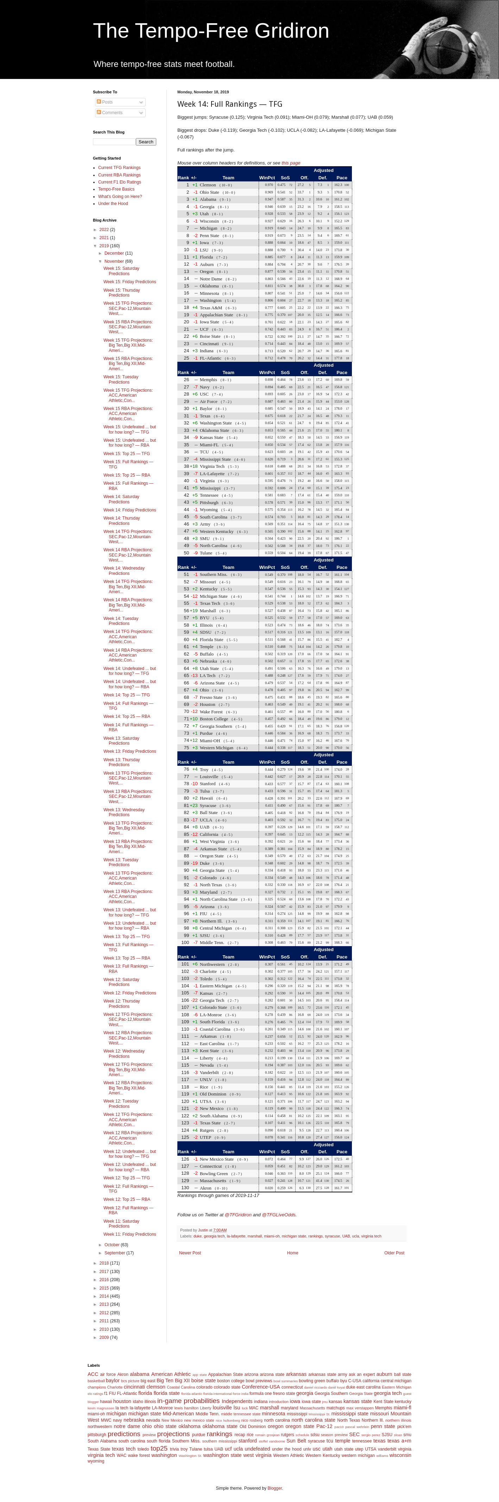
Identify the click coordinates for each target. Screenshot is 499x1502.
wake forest (139, 1455)
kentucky (403, 1401)
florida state (166, 1393)
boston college (230, 1380)
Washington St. (190, 1456)
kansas (335, 1401)
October (113, 1244)
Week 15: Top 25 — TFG (126, 453)
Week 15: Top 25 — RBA (126, 475)
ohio (147, 1426)
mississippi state (349, 1413)
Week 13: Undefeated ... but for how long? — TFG (129, 912)
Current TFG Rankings (119, 167)
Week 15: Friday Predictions (129, 281)
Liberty (205, 1408)
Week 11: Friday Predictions (129, 1234)
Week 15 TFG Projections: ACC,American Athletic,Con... (128, 395)
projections (173, 1434)
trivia (174, 1449)
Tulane (195, 1449)
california (370, 1380)
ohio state (165, 1426)
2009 (105, 1337)
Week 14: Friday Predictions (129, 510)
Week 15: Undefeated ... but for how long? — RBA (129, 443)
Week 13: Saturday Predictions (121, 741)
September (115, 1252)
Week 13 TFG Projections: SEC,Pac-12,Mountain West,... (128, 778)
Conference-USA (261, 1387)
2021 (105, 237)
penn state (383, 1426)
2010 (105, 1329)
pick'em (404, 1426)
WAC (122, 1455)
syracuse (332, 1236)
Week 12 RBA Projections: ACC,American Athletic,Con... (128, 1138)
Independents (237, 1401)
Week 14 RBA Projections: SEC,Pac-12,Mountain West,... (128, 555)
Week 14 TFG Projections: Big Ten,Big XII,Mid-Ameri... (128, 586)
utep (359, 1449)
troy (184, 1449)
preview (149, 1435)
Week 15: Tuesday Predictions (120, 379)
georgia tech (214, 1236)
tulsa (208, 1449)
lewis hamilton (186, 1408)
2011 (105, 1320)
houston (122, 1401)
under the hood (287, 1449)
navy (117, 1420)
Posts (105, 102)
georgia (304, 1393)
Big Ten (165, 1380)
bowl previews (259, 1380)
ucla (355, 1236)
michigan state (294, 1236)
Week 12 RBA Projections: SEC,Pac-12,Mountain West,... (128, 1037)
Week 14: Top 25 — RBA (126, 716)
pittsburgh (97, 1434)
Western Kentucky (322, 1455)
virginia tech (371, 1236)
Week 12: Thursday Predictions (121, 1003)
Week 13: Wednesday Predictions (124, 812)
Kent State (383, 1401)
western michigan (358, 1455)
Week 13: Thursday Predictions (121, 762)
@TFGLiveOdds (278, 1214)
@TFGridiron (238, 1214)
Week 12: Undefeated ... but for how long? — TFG (129, 1154)
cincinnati (134, 1387)
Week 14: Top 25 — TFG (126, 695)
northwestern (100, 1426)
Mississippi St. (319, 1414)
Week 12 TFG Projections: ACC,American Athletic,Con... (128, 1119)
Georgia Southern (331, 1393)
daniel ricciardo (315, 1387)
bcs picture (130, 1381)
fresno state (284, 1393)
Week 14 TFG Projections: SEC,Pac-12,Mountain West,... (128, 536)
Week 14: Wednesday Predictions (124, 571)
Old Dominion (253, 1426)
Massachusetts (312, 1408)
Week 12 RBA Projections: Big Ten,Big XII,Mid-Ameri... (128, 1088)
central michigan (396, 1380)
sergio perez (370, 1435)
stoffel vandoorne (272, 1441)
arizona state (272, 1374)
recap (240, 1434)
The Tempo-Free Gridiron (211, 30)
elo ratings (95, 1394)
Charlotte (115, 1387)
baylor (113, 1380)
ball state (402, 1374)
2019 (105, 245)
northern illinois (398, 1420)
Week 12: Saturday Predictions (121, 982)
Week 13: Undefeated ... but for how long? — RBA (129, 926)
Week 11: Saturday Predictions (121, 1224)
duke (198, 1236)
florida (145, 1393)
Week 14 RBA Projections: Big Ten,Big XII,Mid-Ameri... (128, 605)
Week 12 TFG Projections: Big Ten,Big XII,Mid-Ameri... (128, 1069)
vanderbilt (387, 1449)
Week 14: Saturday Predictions (121, 499)
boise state (203, 1380)
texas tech (123, 1449)
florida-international (217, 1394)
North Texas (348, 1420)
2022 (105, 229)
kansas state (357, 1401)
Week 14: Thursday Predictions (121, 521)
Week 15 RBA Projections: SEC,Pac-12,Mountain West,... (128, 327)
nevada (153, 1420)
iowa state (311, 1401)
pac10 (339, 1427)
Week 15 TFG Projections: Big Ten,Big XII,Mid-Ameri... (128, 345)
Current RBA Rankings (119, 175)
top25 (159, 1448)
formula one (261, 1393)
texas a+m (399, 1441)
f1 (106, 1393)
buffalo (332, 1380)
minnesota (273, 1413)
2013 (105, 1304)
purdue (198, 1434)
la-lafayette (236, 1236)
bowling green (312, 1380)
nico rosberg (252, 1420)
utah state (343, 1449)
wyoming (96, 1461)
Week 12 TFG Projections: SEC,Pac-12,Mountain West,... (128, 1019)
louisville (222, 1407)
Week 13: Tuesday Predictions (120, 862)
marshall (255, 1236)
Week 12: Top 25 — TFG (126, 1177)
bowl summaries (285, 1381)
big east (147, 1380)
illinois (150, 1401)
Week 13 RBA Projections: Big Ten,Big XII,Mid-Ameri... (128, 846)
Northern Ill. (373, 1420)
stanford (248, 1441)
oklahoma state (220, 1426)
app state (199, 1375)
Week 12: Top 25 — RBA (126, 1199)
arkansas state (322, 1374)
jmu (325, 1402)
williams (382, 1456)
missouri (379, 1413)
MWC (106, 1420)
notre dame (127, 1426)
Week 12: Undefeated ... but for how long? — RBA (129, 1167)
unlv (307, 1449)
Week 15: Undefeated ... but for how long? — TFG (129, 429)
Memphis (383, 1407)
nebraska (134, 1420)
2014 (105, 1296)
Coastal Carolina (181, 1387)
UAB (346, 1236)
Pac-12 (324, 1426)
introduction (279, 1401)
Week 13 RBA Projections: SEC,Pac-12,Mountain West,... (128, 796)
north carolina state (314, 1420)
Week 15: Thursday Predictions (121, 293)
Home (292, 1252)
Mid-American (178, 1413)
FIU (112, 1393)
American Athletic (171, 1374)
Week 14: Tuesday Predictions (120, 621)
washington (164, 1455)
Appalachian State (225, 1374)
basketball (96, 1381)
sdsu (314, 1434)
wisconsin (400, 1455)
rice (250, 1434)
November (115, 261)
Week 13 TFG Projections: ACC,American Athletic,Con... (128, 878)
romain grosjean (267, 1435)
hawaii (106, 1401)
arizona (251, 1374)
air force (108, 1374)
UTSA (370, 1449)
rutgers (287, 1434)
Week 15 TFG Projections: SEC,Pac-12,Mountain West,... (128, 308)
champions (97, 1387)
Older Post (394, 1252)
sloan (398, 1435)
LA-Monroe (162, 1407)
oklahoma (189, 1426)
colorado (204, 1387)
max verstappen (360, 1408)
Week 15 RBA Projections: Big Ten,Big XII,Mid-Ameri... (128, 363)
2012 (105, 1312)
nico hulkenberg (228, 1420)
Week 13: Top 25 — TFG (126, 936)
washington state (222, 1455)
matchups (336, 1407)
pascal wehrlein (357, 1427)
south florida (158, 1441)
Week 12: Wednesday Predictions (124, 1054)
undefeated (257, 1449)
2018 (105, 1263)
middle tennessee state (240, 1414)
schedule (302, 1435)
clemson (155, 1387)
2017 (105, 1271)
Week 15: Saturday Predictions (121, 271)
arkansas (296, 1374)
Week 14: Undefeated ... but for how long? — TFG (129, 671)
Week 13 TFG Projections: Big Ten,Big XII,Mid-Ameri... (128, 828)
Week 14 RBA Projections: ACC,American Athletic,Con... (128, 655)
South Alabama (102, 1441)
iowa (295, 1401)
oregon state (299, 1426)
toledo (143, 1449)
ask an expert (362, 1374)
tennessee (362, 1441)
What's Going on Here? (120, 196)
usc (317, 1449)
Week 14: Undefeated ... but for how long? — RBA (129, 684)
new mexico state (199, 1420)
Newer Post (190, 1252)
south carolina (131, 1441)
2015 (105, 1288)
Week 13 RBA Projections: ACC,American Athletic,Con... (128, 896)
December (115, 253)
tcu (330, 1441)
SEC (354, 1434)
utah (327, 1449)
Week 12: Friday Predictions (129, 993)
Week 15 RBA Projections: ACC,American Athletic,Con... (128, 413)
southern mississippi (219, 1441)
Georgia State (361, 1393)
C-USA (354, 1380)
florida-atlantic (191, 1394)
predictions (124, 1434)
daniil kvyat (336, 1387)
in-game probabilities (188, 1400)
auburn (384, 1374)
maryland (289, 1407)
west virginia (257, 1455)
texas (379, 1441)
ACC (93, 1374)
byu (343, 1380)
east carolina (368, 1387)
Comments (109, 112)
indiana (261, 1401)
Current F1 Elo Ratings (119, 182)
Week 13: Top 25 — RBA (126, 958)
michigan (116, 1413)
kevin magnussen (101, 1408)
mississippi (297, 1413)
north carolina (277, 1420)
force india (240, 1394)
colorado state (227, 1387)
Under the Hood (113, 203)
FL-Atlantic (127, 1393)
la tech (121, 1407)
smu (407, 1434)
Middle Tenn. (208, 1413)
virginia (404, 1449)
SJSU (387, 1434)
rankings (315, 1236)
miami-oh (271, 1236)
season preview (334, 1435)
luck (245, 1408)
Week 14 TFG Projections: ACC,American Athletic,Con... (128, 636)
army (342, 1374)
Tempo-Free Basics (116, 189)
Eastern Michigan (396, 1387)
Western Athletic (288, 1455)
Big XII (182, 1380)
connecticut (292, 1387)
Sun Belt (296, 1441)
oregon (276, 1426)
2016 (105, 1279)
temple (342, 1441)
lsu (237, 1407)
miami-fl (402, 1407)
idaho (138, 1401)
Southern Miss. (186, 1441)
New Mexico (172, 1420)
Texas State (99, 1449)
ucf (228, 1449)
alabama (139, 1374)
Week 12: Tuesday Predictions (120, 1104)
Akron (122, 1374)
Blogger (274, 1488)
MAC (254, 1407)
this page (291, 163)
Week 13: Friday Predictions (129, 751)
